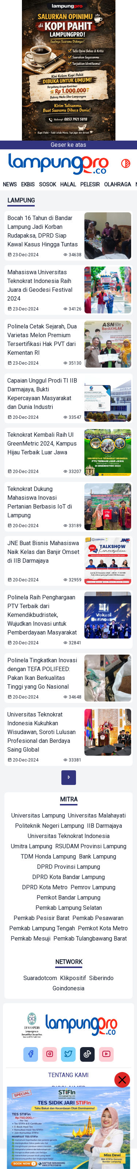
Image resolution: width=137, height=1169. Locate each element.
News (10, 184)
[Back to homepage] (58, 164)
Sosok (47, 184)
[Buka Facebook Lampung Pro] (30, 1054)
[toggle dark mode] (125, 164)
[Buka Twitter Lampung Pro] (68, 1054)
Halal (68, 184)
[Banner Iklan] (68, 70)
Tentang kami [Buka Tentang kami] (68, 1075)
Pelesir (90, 184)
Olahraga (117, 184)
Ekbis (28, 184)
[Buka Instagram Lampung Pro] (49, 1054)
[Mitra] (38, 816)
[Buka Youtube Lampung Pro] (106, 1054)
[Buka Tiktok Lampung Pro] (87, 1054)
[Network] (40, 979)
